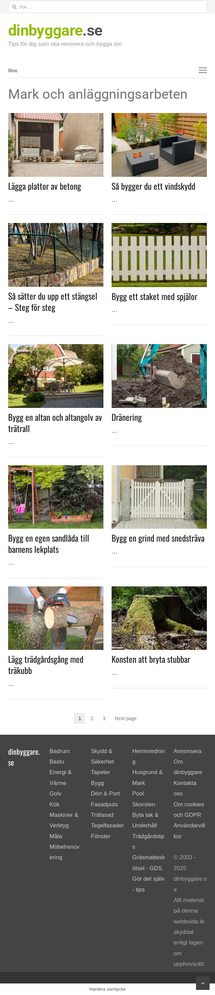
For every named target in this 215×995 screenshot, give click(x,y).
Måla (56, 836)
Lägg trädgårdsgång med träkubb (45, 664)
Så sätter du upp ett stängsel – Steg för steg (52, 301)
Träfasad (102, 815)
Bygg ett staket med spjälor (154, 296)
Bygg (97, 783)
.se (55, 30)
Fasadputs (104, 804)
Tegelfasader (107, 825)
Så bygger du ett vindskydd (153, 186)
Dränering (127, 417)
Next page (126, 718)
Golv (55, 793)
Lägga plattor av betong (44, 186)
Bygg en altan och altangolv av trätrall (55, 422)
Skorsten (143, 804)
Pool (138, 793)
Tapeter (100, 772)
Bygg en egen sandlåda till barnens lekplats (48, 543)
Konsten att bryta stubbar (151, 659)
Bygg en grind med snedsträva (158, 537)
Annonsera (187, 751)
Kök (54, 804)
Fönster (101, 836)
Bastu (57, 761)
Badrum (60, 751)
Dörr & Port (105, 793)
